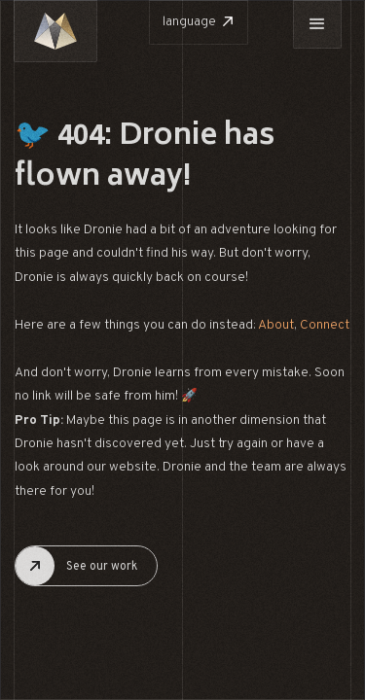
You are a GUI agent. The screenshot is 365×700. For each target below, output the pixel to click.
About (276, 325)
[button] (317, 24)
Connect (324, 325)
